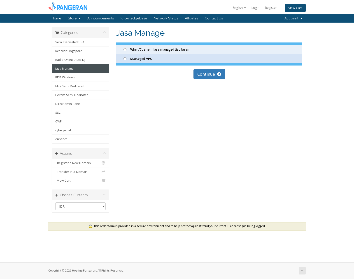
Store (74, 18)
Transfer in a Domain (80, 171)
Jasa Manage (64, 68)
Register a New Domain (80, 163)
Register (271, 7)
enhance (61, 139)
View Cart (295, 8)
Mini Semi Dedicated (69, 86)
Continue (209, 74)
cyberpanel (63, 130)
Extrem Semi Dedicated (71, 95)
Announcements (100, 18)
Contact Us (214, 18)
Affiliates (191, 18)
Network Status (166, 18)
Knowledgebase (134, 18)
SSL (58, 112)
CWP (58, 121)
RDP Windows (65, 77)
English (239, 7)
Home (56, 18)
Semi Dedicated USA (69, 42)
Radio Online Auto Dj (70, 60)
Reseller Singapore (68, 51)
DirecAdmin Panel (68, 104)
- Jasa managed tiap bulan (156, 49)
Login (255, 7)
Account (293, 18)
